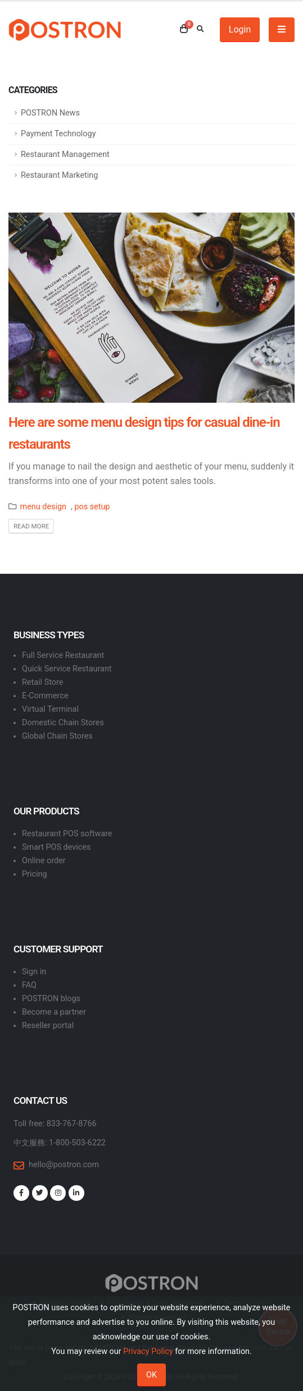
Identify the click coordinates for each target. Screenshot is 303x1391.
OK (151, 1375)
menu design (43, 507)
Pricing (34, 874)
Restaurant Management (65, 154)
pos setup (92, 507)
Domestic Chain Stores (63, 722)
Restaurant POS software (67, 834)
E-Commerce (45, 696)
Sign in (34, 972)
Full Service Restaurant (63, 655)
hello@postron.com (64, 1164)
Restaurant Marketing (59, 175)
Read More (31, 526)
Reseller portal (48, 1025)
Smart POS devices (56, 847)
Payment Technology (58, 134)
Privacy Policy (148, 1351)
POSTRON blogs (51, 998)
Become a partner (54, 1012)
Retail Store (42, 682)
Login (240, 29)
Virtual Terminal (50, 709)
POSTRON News (50, 113)
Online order (44, 860)
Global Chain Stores (57, 736)
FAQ (29, 985)
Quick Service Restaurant (67, 669)
